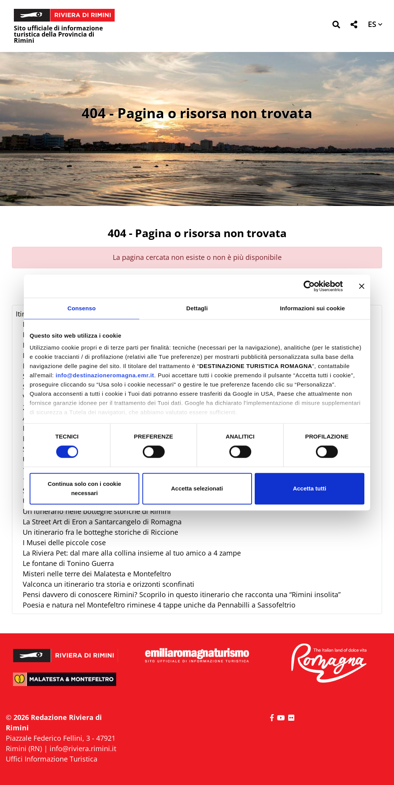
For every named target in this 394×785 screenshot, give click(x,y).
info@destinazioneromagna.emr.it (105, 375)
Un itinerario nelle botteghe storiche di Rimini (97, 511)
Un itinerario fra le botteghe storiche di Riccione (100, 532)
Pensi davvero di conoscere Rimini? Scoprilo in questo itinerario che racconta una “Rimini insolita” (182, 594)
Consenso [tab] (81, 308)
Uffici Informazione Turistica (51, 758)
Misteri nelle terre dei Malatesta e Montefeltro (97, 573)
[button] (336, 26)
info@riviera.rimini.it (83, 748)
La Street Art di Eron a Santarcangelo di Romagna (102, 521)
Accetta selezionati (197, 488)
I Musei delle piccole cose (64, 542)
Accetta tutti (309, 488)
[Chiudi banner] (361, 286)
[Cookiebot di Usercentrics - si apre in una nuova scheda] (309, 286)
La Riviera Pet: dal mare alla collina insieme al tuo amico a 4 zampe (132, 552)
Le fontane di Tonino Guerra (68, 563)
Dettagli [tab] (197, 308)
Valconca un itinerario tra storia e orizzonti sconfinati (108, 584)
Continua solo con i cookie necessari (84, 488)
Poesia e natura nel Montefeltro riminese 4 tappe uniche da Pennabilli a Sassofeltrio (159, 604)
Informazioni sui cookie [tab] (312, 308)
